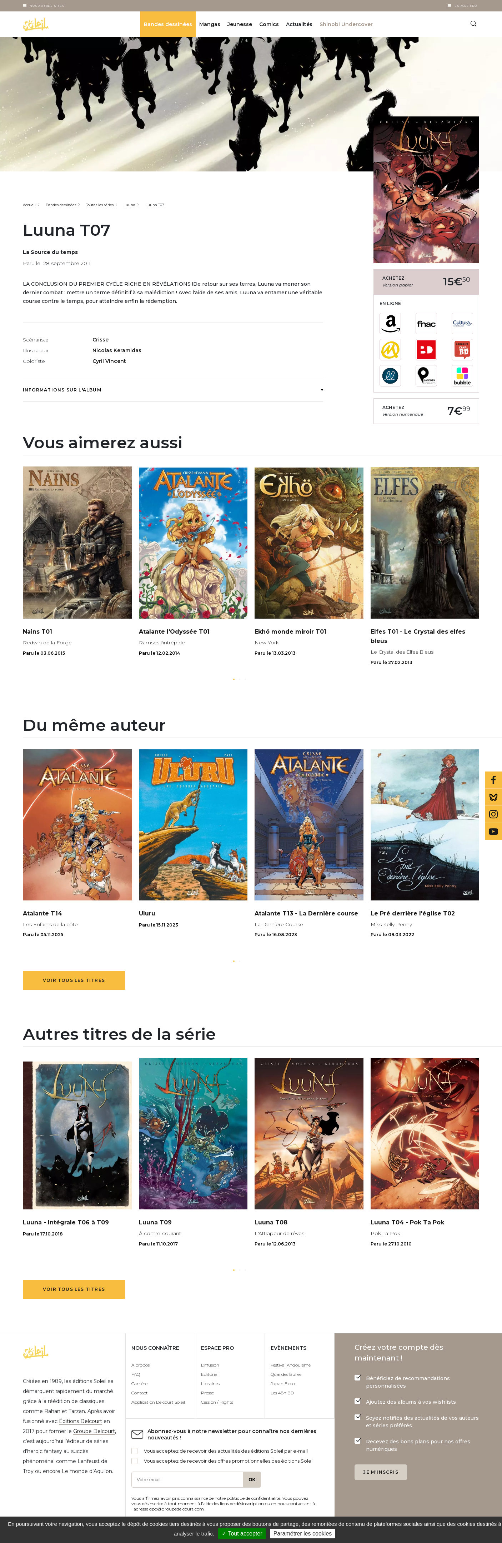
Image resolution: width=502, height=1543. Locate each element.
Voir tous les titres (74, 980)
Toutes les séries (100, 205)
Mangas (209, 24)
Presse (207, 1392)
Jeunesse (239, 24)
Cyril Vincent (109, 361)
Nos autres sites (47, 6)
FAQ (135, 1374)
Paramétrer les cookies (302, 1533)
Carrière (139, 1383)
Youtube (493, 831)
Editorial (210, 1374)
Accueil (29, 205)
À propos (140, 1365)
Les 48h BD (282, 1392)
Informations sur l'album (173, 390)
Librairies (210, 1383)
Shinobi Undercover (346, 24)
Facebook (493, 780)
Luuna (129, 205)
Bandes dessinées (168, 24)
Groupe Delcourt (94, 1431)
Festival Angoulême (291, 1365)
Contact (139, 1392)
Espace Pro (466, 6)
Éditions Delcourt (80, 1421)
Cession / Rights (217, 1402)
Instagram (493, 814)
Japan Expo (283, 1383)
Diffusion (210, 1365)
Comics (269, 24)
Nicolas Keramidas (116, 350)
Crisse (100, 339)
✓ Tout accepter (242, 1533)
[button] (233, 679)
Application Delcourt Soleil (158, 1402)
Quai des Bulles (286, 1374)
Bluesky (493, 797)
